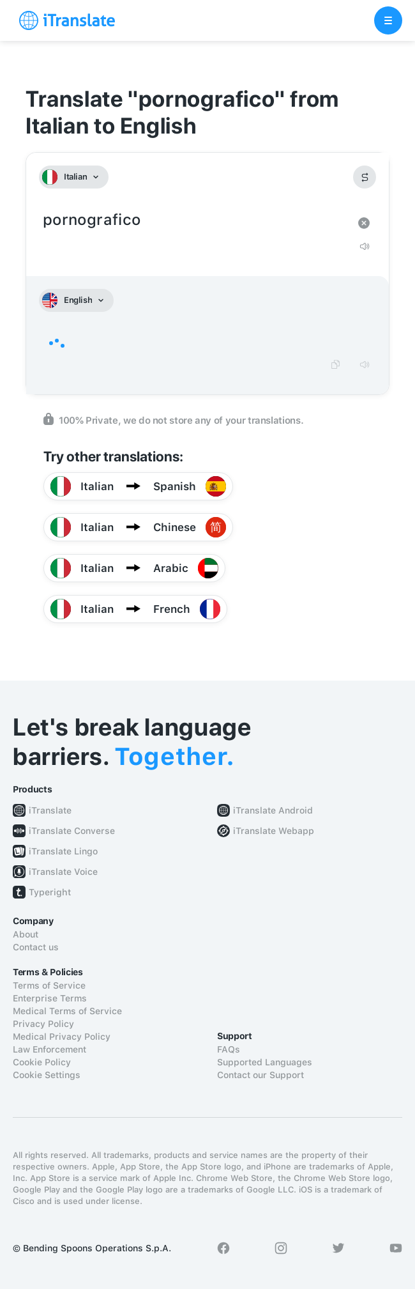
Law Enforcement (49, 1049)
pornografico (195, 220)
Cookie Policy (42, 1062)
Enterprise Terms (50, 998)
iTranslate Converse (72, 831)
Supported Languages (264, 1062)
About (25, 934)
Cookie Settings (46, 1075)
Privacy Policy (43, 1024)
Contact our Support (260, 1075)
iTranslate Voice (63, 872)
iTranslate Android (273, 810)
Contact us (36, 947)
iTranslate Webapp (273, 831)
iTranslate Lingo (63, 851)
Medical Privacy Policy (61, 1036)
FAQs (228, 1049)
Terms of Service (49, 985)
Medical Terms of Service (67, 1011)
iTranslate (50, 810)
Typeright (50, 892)
